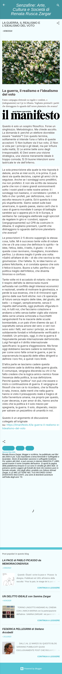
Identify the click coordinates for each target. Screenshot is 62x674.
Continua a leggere (48, 588)
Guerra (20, 448)
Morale (30, 448)
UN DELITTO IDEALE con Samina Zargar (26, 596)
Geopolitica (8, 448)
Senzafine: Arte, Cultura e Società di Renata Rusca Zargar (31, 9)
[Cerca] (58, 5)
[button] (58, 23)
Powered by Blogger (31, 668)
